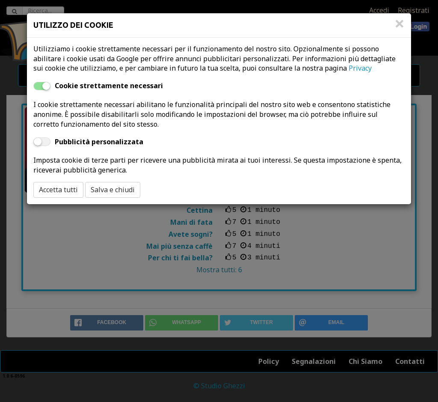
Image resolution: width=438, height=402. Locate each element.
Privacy (360, 68)
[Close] (399, 28)
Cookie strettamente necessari (109, 85)
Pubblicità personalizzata (99, 141)
